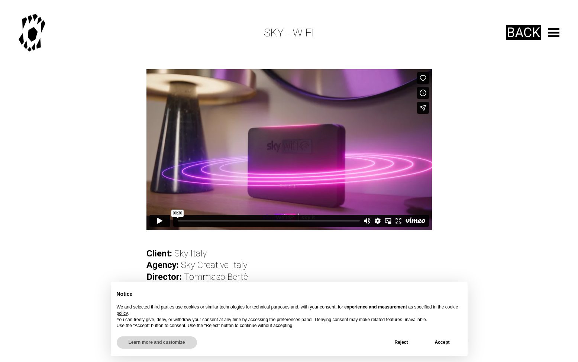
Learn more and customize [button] (157, 342)
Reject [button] (401, 342)
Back (523, 32)
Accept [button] (442, 342)
